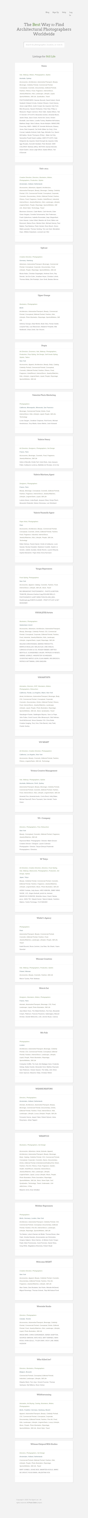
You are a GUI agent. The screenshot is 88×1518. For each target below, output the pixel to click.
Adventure (32, 187)
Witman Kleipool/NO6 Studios (44, 1444)
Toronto (28, 1319)
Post (38, 827)
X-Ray (30, 1186)
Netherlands (38, 184)
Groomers (32, 351)
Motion (31, 75)
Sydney (28, 78)
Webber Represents (44, 1206)
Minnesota (39, 407)
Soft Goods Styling (51, 354)
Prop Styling (32, 354)
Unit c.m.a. (44, 169)
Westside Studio (44, 1306)
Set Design (40, 354)
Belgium (22, 1372)
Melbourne (29, 783)
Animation (23, 686)
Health (22, 1169)
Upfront (44, 248)
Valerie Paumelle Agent (44, 513)
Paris (27, 452)
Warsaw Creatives (44, 959)
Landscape (39, 93)
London (22, 1045)
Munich (47, 1410)
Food (33, 91)
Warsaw (28, 971)
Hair (21, 75)
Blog (47, 12)
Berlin (21, 308)
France (22, 452)
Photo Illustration (31, 317)
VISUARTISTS (44, 677)
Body (51, 364)
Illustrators (42, 177)
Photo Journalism (37, 1177)
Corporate (55, 193)
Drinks (39, 196)
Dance (45, 1160)
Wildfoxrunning (44, 1395)
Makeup (26, 75)
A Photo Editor (32, 1502)
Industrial (56, 199)
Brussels (29, 1372)
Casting (37, 1403)
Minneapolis (31, 407)
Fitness (28, 91)
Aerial (21, 696)
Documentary (39, 88)
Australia (22, 78)
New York (23, 361)
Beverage (23, 85)
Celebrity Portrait (32, 85)
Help (64, 12)
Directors (36, 177)
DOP (35, 686)
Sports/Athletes (25, 96)
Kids (33, 93)
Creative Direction (26, 177)
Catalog (50, 190)
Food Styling (24, 577)
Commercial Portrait (45, 85)
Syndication (41, 96)
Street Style (27, 208)
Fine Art (28, 1166)
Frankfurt (27, 1410)
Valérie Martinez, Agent (44, 475)
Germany (23, 260)
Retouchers (34, 689)
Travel (48, 96)
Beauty (55, 82)
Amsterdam (23, 184)
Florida (29, 693)
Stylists (48, 75)
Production (34, 180)
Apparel (39, 187)
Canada (22, 1319)
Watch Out (44, 988)
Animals (22, 1004)
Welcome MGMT (44, 1262)
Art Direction (24, 351)
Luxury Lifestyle (39, 1113)
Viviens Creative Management (44, 771)
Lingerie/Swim (24, 205)
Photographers (40, 75)
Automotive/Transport (44, 82)
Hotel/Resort (47, 199)
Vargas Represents (44, 569)
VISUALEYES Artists (44, 613)
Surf (51, 1180)
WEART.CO (44, 1136)
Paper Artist (23, 521)
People (32, 205)
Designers (32, 448)
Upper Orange (44, 295)
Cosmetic (31, 88)
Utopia (44, 346)
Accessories (24, 82)
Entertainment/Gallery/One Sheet (47, 1163)
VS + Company (44, 818)
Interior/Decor (48, 91)
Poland (22, 971)
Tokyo (26, 877)
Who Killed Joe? (44, 1359)
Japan (22, 877)
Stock (44, 588)
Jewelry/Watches (25, 93)
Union (44, 66)
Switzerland (23, 625)
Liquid (52, 93)
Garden (39, 199)
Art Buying (30, 1403)
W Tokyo (44, 859)
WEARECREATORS (43, 1089)
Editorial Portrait (50, 88)
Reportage (39, 205)
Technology (35, 208)
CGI (26, 193)
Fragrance (39, 91)
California (23, 407)
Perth (36, 783)
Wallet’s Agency (44, 918)
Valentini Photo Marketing (44, 395)
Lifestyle (47, 93)
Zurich (30, 625)
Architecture (33, 82)
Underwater (46, 1183)
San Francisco (48, 407)
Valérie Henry (44, 439)
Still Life (33, 96)
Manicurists (33, 871)
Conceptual (23, 88)
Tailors (27, 357)
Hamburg (30, 260)
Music (38, 887)
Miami (44, 693)
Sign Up (56, 12)
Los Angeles (36, 693)
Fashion (22, 91)
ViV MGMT (44, 742)
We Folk (44, 1033)
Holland (30, 184)
